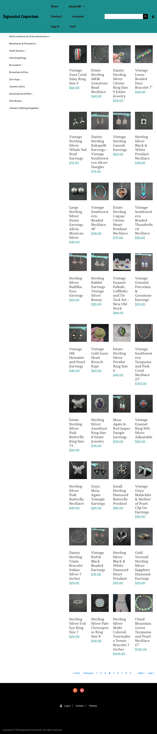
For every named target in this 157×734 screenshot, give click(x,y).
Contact (56, 16)
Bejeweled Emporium (20, 16)
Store (54, 6)
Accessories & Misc (21, 93)
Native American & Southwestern (30, 36)
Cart (73, 26)
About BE (74, 8)
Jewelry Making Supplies (24, 108)
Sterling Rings (17, 58)
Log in (55, 26)
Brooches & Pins (18, 72)
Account (78, 16)
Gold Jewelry (18, 50)
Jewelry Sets (17, 86)
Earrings (15, 79)
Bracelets (16, 65)
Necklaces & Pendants (23, 43)
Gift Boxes (15, 101)
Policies (93, 705)
